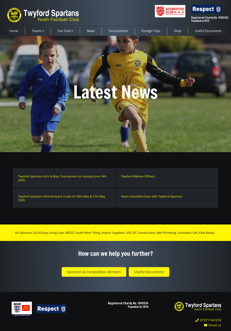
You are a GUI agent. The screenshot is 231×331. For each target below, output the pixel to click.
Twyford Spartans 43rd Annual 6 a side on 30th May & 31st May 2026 (61, 198)
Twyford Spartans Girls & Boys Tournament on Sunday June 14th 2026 (62, 178)
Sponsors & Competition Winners (94, 271)
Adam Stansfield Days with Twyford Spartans (151, 196)
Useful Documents (149, 271)
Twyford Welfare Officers (138, 176)
